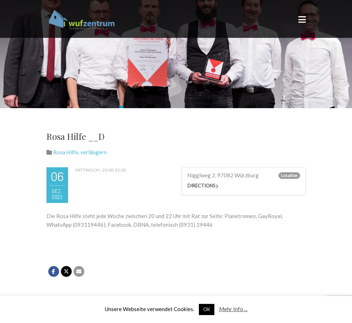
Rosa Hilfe (65, 152)
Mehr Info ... (233, 309)
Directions (201, 186)
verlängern (93, 152)
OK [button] (206, 309)
